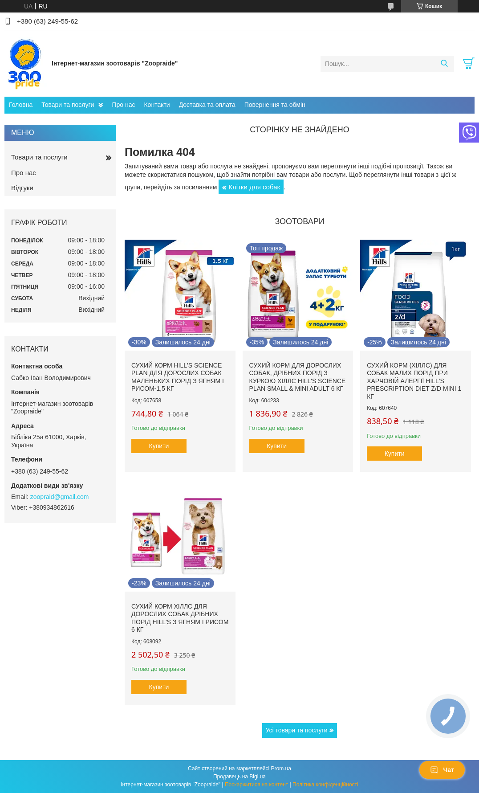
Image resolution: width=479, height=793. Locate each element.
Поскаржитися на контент (256, 784)
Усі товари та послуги (297, 730)
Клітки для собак (254, 187)
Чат (442, 770)
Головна (20, 104)
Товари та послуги (67, 104)
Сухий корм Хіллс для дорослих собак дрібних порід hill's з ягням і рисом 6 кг (179, 618)
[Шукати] (444, 64)
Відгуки (22, 188)
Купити (159, 446)
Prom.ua (281, 768)
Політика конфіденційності (325, 784)
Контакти (157, 104)
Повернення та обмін (274, 104)
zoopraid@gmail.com (59, 496)
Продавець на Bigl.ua (239, 776)
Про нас (123, 104)
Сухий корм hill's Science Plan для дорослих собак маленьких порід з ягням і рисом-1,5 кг (177, 377)
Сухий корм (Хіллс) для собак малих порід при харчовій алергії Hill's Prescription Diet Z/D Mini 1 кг (414, 381)
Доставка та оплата (207, 104)
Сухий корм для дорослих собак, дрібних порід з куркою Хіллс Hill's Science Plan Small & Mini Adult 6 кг (297, 377)
